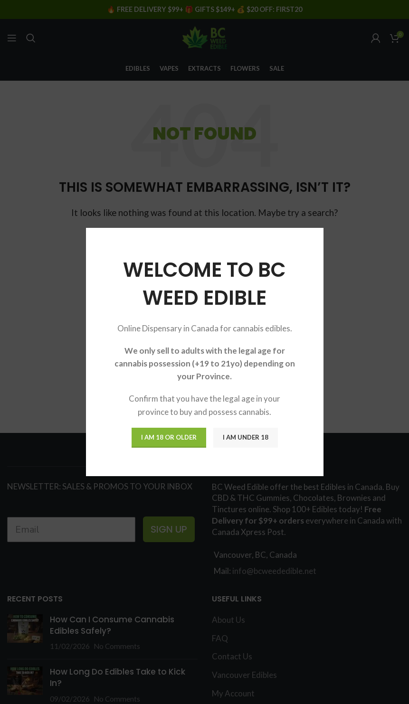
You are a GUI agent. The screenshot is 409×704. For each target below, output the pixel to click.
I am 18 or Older (169, 437)
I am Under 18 (245, 437)
